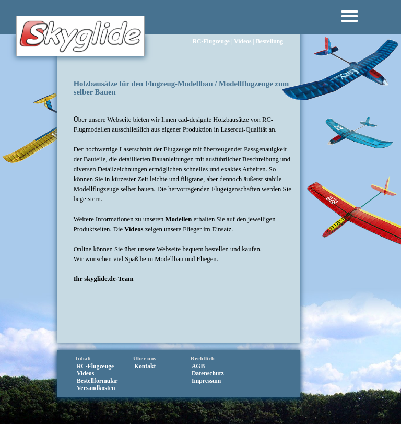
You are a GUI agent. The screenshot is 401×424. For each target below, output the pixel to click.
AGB (198, 366)
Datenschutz (208, 373)
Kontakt (145, 366)
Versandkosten (96, 388)
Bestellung (269, 26)
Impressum (206, 381)
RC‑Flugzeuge (211, 26)
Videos (242, 26)
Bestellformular (97, 381)
